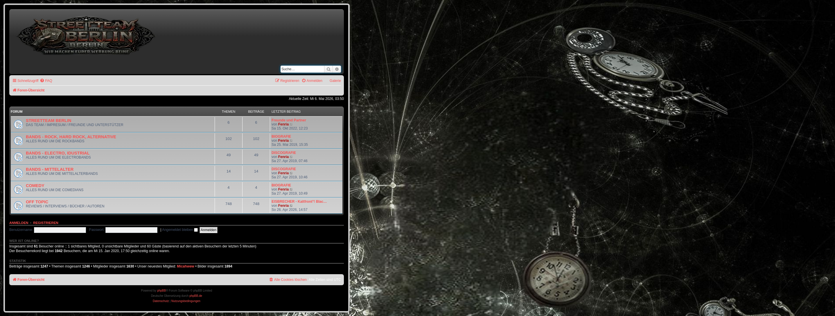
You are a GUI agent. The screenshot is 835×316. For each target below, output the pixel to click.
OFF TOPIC (37, 202)
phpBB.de (195, 295)
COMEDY (35, 185)
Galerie (335, 81)
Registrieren (45, 223)
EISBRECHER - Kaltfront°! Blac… (299, 202)
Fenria (283, 124)
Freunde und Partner (289, 120)
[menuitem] (46, 81)
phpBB (161, 290)
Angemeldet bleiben (180, 230)
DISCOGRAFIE (284, 153)
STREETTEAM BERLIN (48, 120)
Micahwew (185, 266)
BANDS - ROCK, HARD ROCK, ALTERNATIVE (71, 136)
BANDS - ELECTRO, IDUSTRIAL (57, 153)
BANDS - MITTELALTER (49, 169)
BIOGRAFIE (281, 136)
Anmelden (18, 223)
